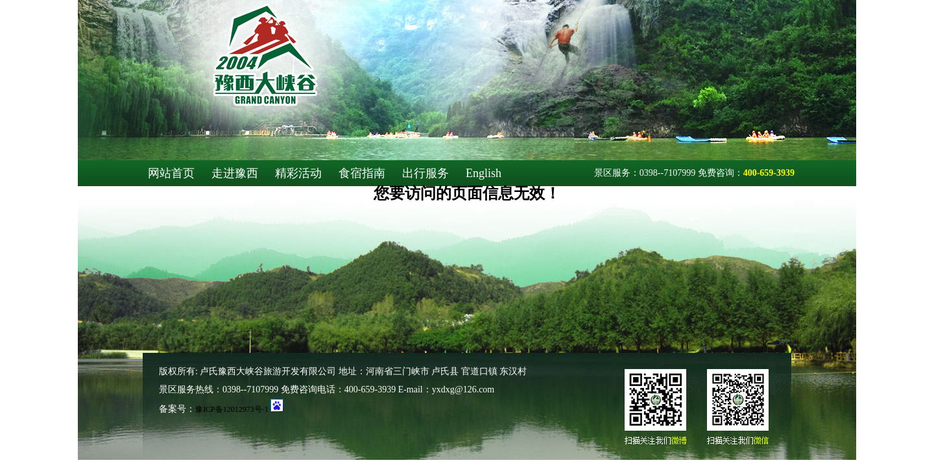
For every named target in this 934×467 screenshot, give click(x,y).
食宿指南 (362, 173)
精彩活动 (298, 173)
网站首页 (171, 173)
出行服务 (425, 173)
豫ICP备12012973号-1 (232, 409)
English (483, 173)
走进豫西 (234, 173)
